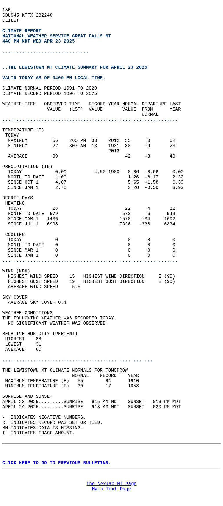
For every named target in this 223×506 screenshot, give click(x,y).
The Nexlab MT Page (112, 484)
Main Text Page (111, 489)
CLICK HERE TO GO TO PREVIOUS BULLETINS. (56, 463)
